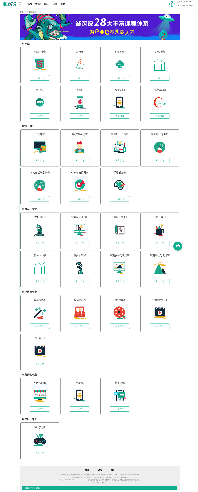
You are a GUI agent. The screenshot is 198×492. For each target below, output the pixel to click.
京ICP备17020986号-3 (100, 482)
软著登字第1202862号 (132, 475)
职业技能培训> (31, 12)
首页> (22, 12)
